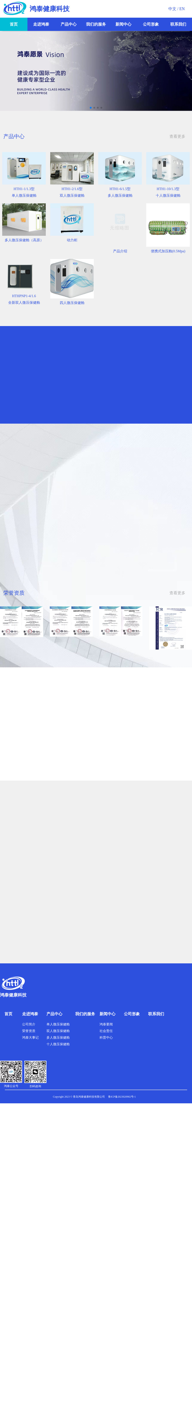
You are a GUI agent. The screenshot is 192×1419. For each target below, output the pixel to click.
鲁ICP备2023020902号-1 (122, 1096)
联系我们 (178, 24)
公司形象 (151, 24)
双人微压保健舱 (58, 1031)
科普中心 (106, 1037)
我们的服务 (96, 24)
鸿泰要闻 (106, 1024)
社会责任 (106, 1031)
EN (182, 9)
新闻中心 (123, 24)
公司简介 (28, 1024)
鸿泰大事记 (30, 1037)
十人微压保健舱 (58, 1044)
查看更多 (177, 136)
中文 (172, 9)
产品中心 (69, 24)
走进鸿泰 (41, 24)
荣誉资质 (28, 1031)
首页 (14, 24)
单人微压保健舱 (58, 1024)
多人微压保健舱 (58, 1037)
